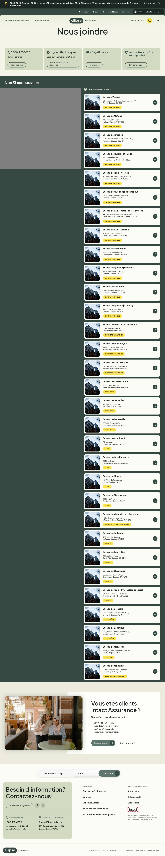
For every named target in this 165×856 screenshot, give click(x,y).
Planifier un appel (136, 65)
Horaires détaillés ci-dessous (59, 63)
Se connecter (104, 743)
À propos (86, 797)
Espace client (134, 802)
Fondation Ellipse (110, 12)
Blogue (96, 12)
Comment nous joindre (19, 805)
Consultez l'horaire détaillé (16, 829)
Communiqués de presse (94, 791)
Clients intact (153, 12)
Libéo (157, 850)
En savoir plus (150, 3)
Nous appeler (17, 65)
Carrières (125, 12)
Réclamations (42, 20)
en (158, 20)
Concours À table (90, 802)
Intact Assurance (138, 817)
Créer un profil (126, 743)
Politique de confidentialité (95, 808)
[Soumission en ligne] (88, 773)
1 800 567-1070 (14, 822)
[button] (159, 3)
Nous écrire (94, 65)
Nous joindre (84, 12)
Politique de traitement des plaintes (99, 814)
